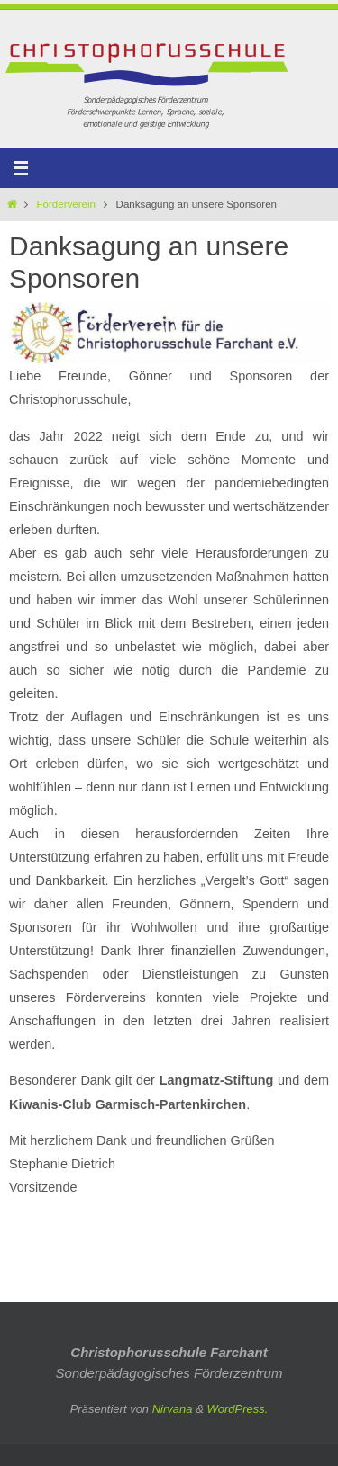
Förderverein (66, 204)
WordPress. (237, 1409)
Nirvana (172, 1409)
